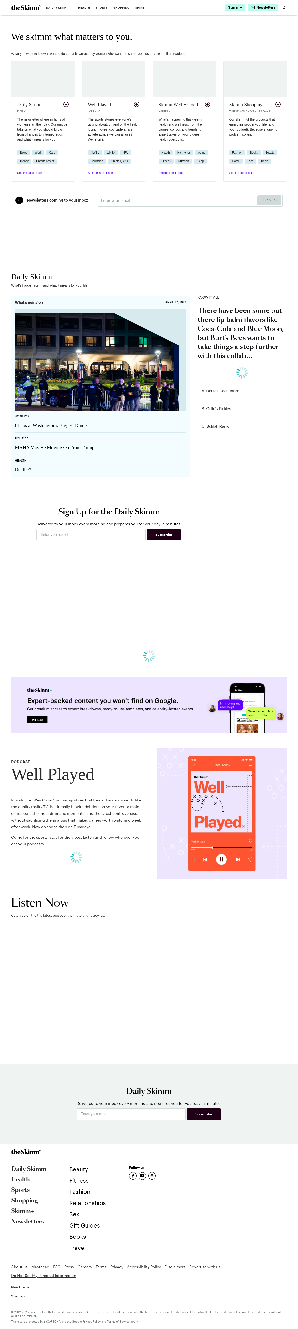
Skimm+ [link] (22, 1211)
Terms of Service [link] (118, 1321)
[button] (43, 121)
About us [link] (19, 1267)
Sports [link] (102, 7)
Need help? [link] (20, 1287)
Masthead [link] (40, 1267)
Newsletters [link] (27, 1222)
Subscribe (163, 535)
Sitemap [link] (18, 1296)
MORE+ (140, 7)
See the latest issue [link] (29, 173)
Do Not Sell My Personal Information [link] (43, 1275)
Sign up (269, 200)
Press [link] (69, 1267)
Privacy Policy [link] (91, 1321)
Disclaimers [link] (175, 1267)
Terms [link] (101, 1267)
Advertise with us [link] (205, 1267)
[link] (26, 7)
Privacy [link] (116, 1267)
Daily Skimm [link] (56, 7)
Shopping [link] (121, 7)
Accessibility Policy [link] (144, 1267)
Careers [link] (85, 1267)
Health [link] (84, 7)
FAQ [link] (57, 1267)
